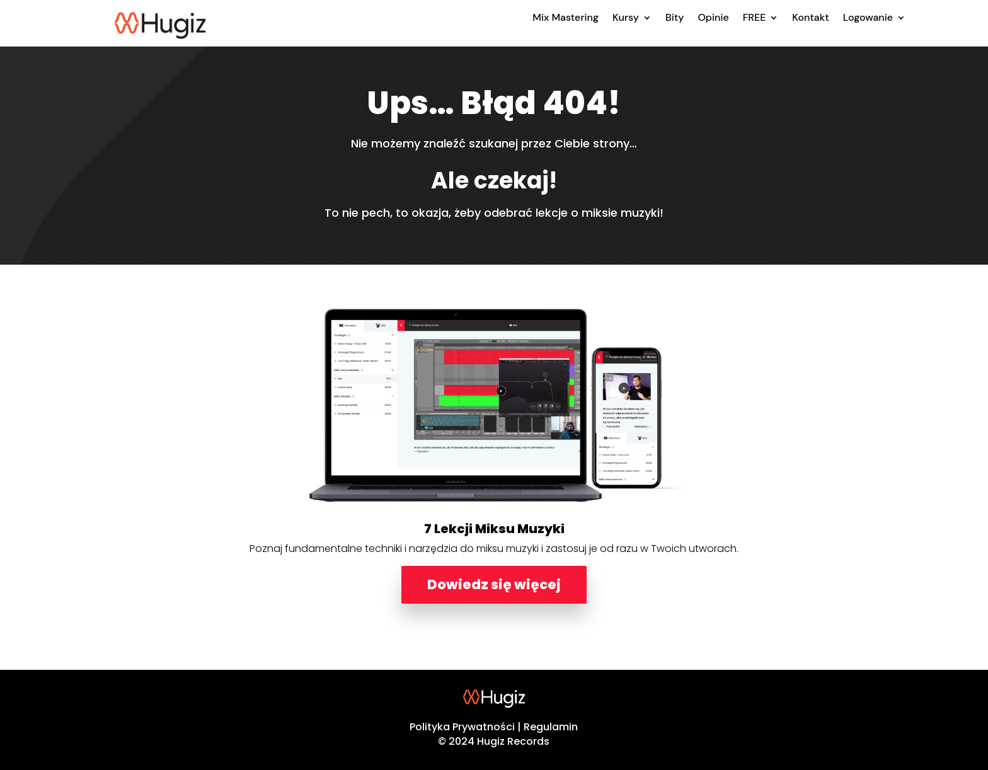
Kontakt (810, 17)
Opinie (713, 17)
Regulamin (551, 727)
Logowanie (868, 17)
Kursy (625, 17)
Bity (674, 17)
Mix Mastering (565, 17)
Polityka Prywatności (462, 727)
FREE (754, 17)
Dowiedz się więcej (494, 584)
